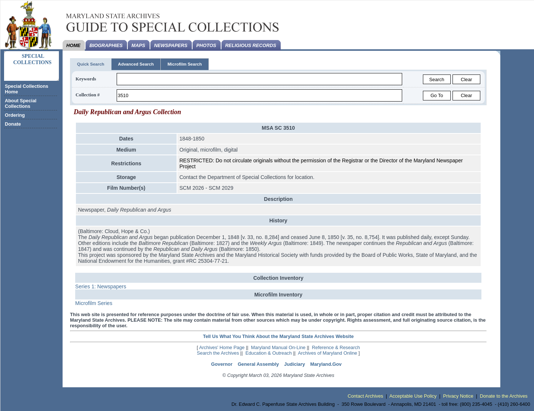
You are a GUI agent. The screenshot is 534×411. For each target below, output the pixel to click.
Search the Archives (218, 353)
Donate (13, 124)
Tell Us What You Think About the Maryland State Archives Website (278, 336)
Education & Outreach (269, 353)
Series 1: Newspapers (100, 286)
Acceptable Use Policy (413, 396)
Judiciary (294, 364)
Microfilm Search (184, 64)
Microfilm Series (93, 303)
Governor (222, 364)
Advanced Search (136, 64)
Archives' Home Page (222, 347)
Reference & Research (336, 347)
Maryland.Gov (326, 364)
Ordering (15, 115)
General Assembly (258, 364)
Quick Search (90, 64)
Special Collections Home (26, 89)
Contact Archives (365, 396)
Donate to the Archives (504, 396)
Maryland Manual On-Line (278, 347)
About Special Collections (20, 103)
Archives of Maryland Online (327, 353)
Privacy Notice (458, 396)
